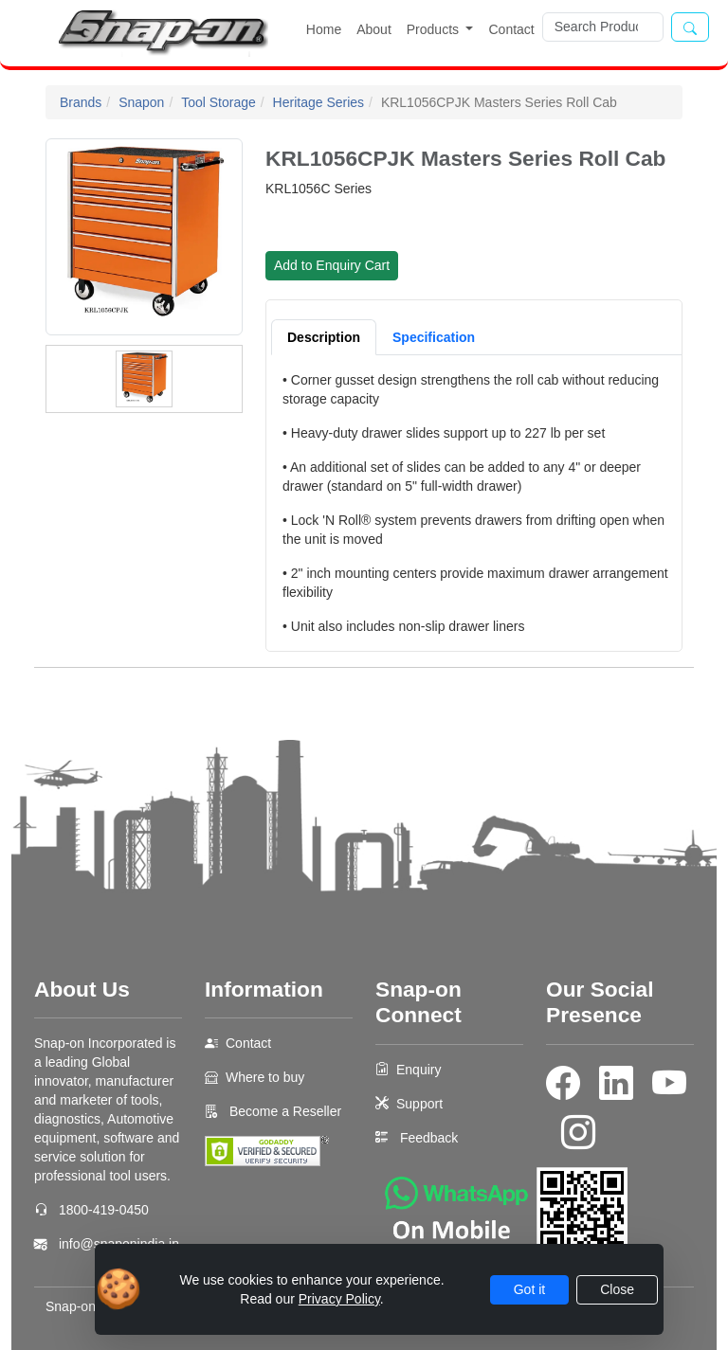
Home (323, 29)
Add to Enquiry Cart (332, 265)
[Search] (603, 27)
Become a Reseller (283, 1111)
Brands (80, 102)
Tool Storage (218, 102)
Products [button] (435, 29)
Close (617, 1289)
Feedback (429, 1137)
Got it (529, 1289)
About (373, 29)
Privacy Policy (339, 1298)
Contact (511, 29)
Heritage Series (319, 102)
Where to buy (265, 1077)
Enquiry (418, 1069)
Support (419, 1103)
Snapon (141, 102)
